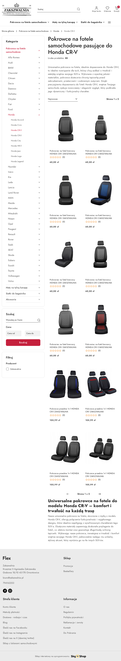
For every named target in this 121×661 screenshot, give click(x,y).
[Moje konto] (96, 9)
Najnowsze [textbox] (53, 99)
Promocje (68, 566)
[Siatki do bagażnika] (93, 22)
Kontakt (67, 627)
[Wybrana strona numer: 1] (83, 494)
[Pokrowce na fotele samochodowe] (29, 22)
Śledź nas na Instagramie (15, 633)
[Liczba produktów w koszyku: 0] (116, 9)
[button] (109, 22)
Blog (5, 622)
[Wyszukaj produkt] (59, 9)
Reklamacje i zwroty (73, 622)
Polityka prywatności (73, 617)
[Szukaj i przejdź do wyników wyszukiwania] (78, 9)
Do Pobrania (69, 633)
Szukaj (23, 342)
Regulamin (68, 612)
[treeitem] (23, 50)
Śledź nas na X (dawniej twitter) (18, 638)
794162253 (8, 583)
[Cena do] (32, 333)
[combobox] (63, 99)
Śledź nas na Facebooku (15, 627)
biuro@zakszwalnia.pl (13, 577)
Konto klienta (9, 607)
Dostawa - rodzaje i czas (15, 617)
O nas (66, 607)
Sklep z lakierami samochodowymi (20, 643)
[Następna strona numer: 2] (99, 494)
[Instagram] (10, 591)
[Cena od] (13, 333)
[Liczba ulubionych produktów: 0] (107, 9)
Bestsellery (68, 571)
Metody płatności (11, 612)
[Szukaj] (38, 320)
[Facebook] (5, 591)
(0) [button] (63, 157)
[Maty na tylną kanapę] (65, 22)
